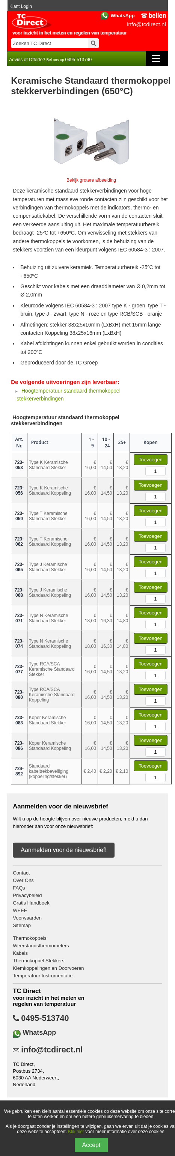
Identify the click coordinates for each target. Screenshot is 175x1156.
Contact (21, 873)
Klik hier (76, 1131)
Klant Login (20, 6)
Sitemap (22, 925)
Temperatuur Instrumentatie (42, 975)
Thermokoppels (30, 938)
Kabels (20, 953)
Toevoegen (151, 459)
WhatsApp (122, 15)
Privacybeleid (27, 895)
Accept (91, 1145)
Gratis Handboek (31, 903)
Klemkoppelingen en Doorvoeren (48, 968)
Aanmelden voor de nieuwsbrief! (64, 850)
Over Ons (23, 880)
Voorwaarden (27, 918)
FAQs (19, 888)
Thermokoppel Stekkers (38, 960)
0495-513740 (45, 1018)
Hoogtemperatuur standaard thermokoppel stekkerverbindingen (65, 420)
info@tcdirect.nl (146, 24)
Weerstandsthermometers (41, 945)
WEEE (20, 910)
